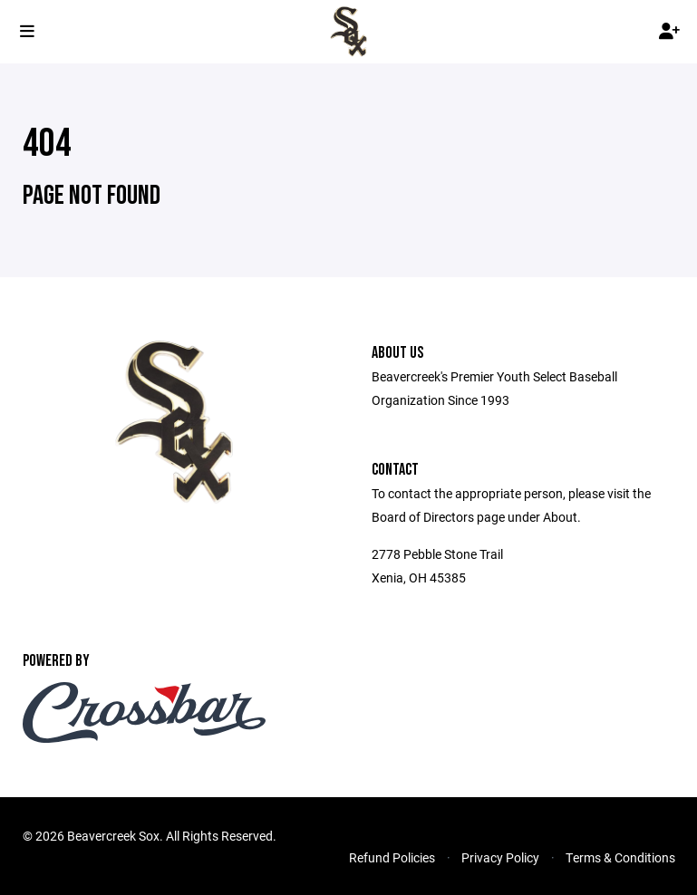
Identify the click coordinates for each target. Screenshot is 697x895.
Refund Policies (392, 857)
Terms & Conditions (620, 857)
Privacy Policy (500, 857)
